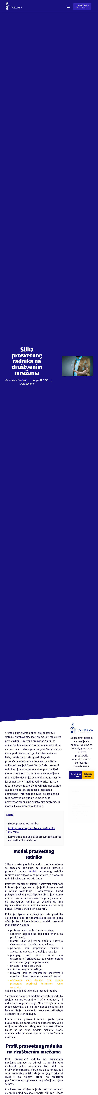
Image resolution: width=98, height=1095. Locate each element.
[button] (70, 5)
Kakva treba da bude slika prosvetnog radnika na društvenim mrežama (34, 838)
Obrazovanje (27, 383)
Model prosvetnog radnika (23, 823)
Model (31, 871)
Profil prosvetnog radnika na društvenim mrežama (31, 830)
